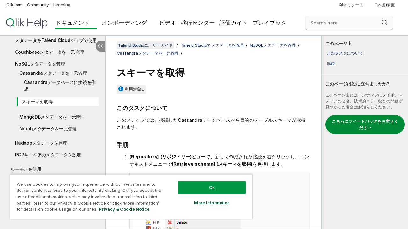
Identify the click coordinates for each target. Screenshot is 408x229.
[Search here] (349, 23)
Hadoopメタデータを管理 (41, 143)
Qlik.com (14, 4)
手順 (331, 63)
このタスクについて (345, 53)
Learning (61, 4)
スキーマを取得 (37, 101)
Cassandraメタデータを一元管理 (53, 73)
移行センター (198, 22)
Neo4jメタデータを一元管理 (47, 128)
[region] (128, 194)
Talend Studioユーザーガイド (145, 45)
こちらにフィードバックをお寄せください (365, 124)
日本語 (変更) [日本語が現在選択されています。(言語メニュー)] (386, 5)
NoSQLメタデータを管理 (40, 63)
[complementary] (365, 132)
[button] (385, 22)
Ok (207, 182)
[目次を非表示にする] (100, 46)
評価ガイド (233, 22)
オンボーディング (124, 22)
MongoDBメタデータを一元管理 (51, 117)
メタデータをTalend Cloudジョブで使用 (56, 40)
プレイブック (269, 22)
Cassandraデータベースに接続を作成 (60, 86)
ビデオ (167, 22)
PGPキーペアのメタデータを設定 (48, 154)
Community (38, 4)
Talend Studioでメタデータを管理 (212, 45)
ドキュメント (72, 22)
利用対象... (134, 89)
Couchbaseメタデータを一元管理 (49, 52)
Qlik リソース (351, 4)
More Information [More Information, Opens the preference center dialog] (207, 197)
